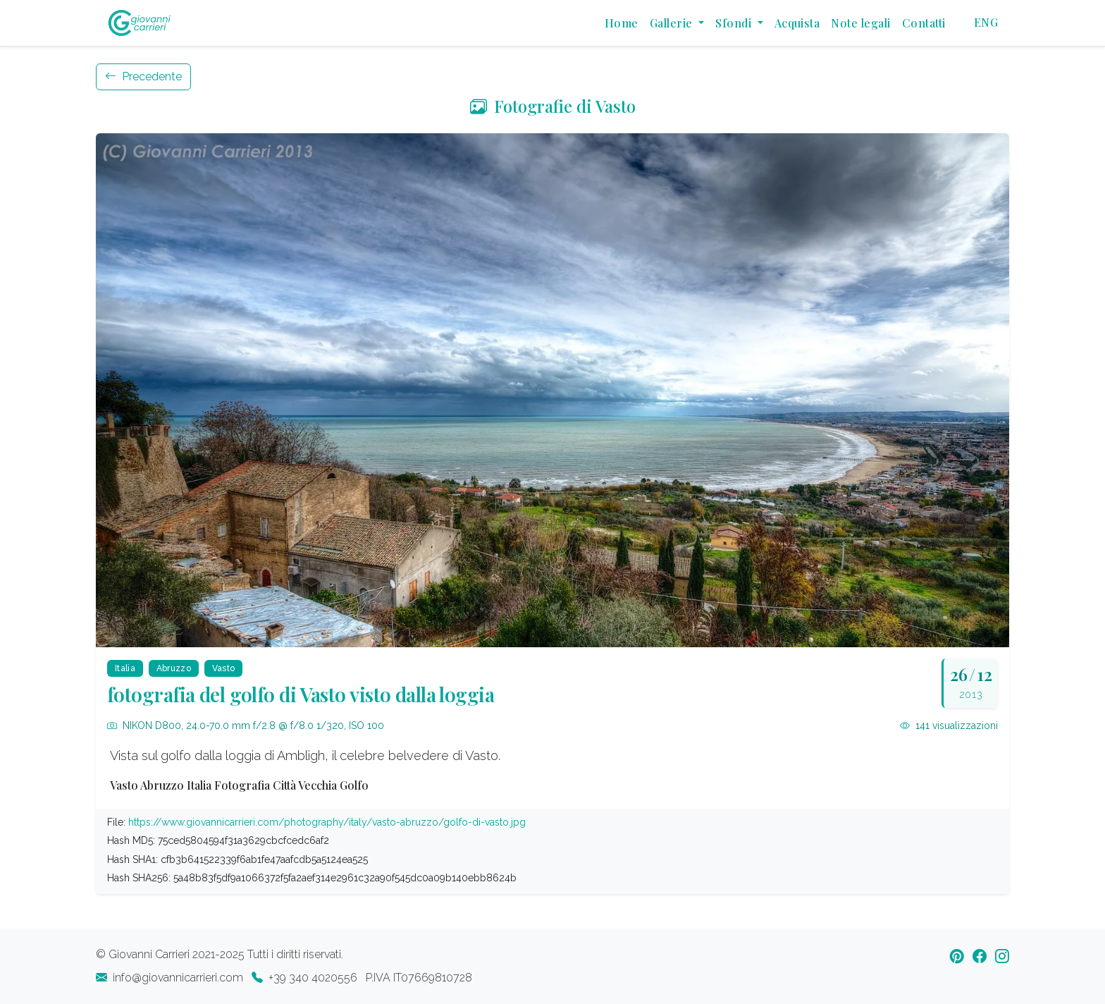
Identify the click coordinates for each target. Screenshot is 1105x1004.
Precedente (143, 76)
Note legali (860, 23)
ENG (986, 22)
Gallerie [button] (673, 23)
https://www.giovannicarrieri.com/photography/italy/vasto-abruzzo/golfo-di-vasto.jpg (327, 822)
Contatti (924, 23)
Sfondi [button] (734, 23)
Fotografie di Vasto (553, 105)
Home (621, 23)
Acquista (797, 23)
